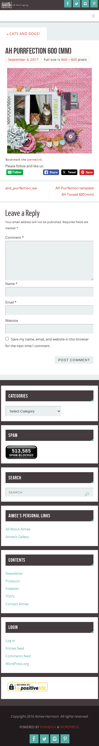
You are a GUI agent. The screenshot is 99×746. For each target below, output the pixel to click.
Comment (14, 237)
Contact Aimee (17, 604)
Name (11, 284)
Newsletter (14, 573)
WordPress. (70, 727)
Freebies (12, 588)
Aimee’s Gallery (17, 537)
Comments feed (18, 656)
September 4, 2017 (23, 59)
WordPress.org (17, 664)
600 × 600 (69, 59)
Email (10, 302)
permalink (34, 159)
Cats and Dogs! (23, 34)
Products (13, 581)
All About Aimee (18, 529)
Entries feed (15, 648)
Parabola (48, 727)
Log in (10, 640)
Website (11, 320)
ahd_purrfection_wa (21, 188)
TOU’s (10, 596)
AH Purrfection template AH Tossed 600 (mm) (74, 191)
